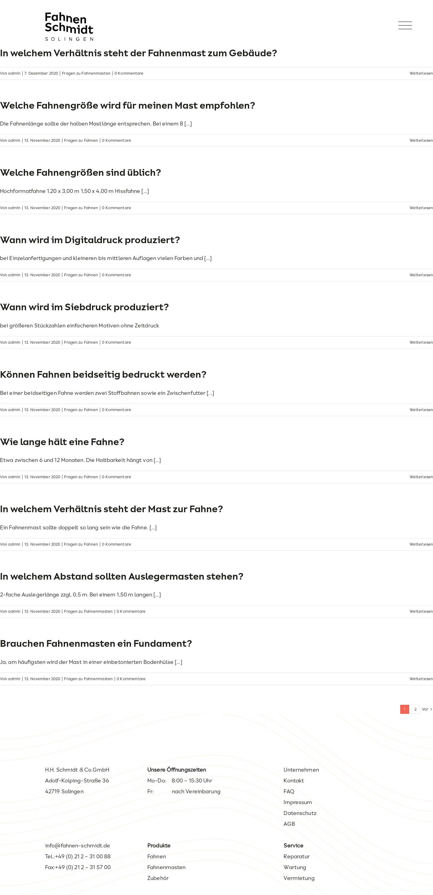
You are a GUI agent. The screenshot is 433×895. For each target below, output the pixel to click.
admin (14, 73)
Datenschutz (300, 813)
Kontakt (294, 780)
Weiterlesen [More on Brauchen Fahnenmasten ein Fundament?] (421, 679)
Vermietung (299, 878)
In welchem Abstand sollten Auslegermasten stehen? (122, 576)
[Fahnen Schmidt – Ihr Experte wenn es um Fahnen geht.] (69, 14)
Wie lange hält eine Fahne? (62, 442)
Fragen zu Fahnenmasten (86, 73)
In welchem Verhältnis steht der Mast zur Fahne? (111, 509)
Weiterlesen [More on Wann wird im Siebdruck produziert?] (421, 342)
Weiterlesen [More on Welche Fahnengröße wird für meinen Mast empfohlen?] (421, 140)
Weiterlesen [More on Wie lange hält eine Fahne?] (421, 477)
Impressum (298, 802)
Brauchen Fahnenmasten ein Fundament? (96, 643)
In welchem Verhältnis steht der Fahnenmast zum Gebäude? (138, 53)
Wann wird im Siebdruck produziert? (84, 307)
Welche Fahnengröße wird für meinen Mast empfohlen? (127, 105)
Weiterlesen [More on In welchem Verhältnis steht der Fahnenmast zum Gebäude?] (421, 73)
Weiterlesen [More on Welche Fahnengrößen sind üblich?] (421, 208)
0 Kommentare (129, 73)
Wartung (295, 867)
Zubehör (158, 878)
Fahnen (156, 856)
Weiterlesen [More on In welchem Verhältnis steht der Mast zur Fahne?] (421, 544)
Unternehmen (301, 769)
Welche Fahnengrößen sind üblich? (80, 172)
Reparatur (297, 856)
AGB (289, 824)
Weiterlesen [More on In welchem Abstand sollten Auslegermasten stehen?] (421, 611)
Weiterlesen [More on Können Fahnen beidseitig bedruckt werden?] (421, 409)
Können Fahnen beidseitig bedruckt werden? (103, 374)
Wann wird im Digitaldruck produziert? (90, 240)
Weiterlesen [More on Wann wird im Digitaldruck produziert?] (421, 275)
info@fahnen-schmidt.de (77, 845)
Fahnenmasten (166, 867)
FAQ (289, 791)
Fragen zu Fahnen (81, 140)
